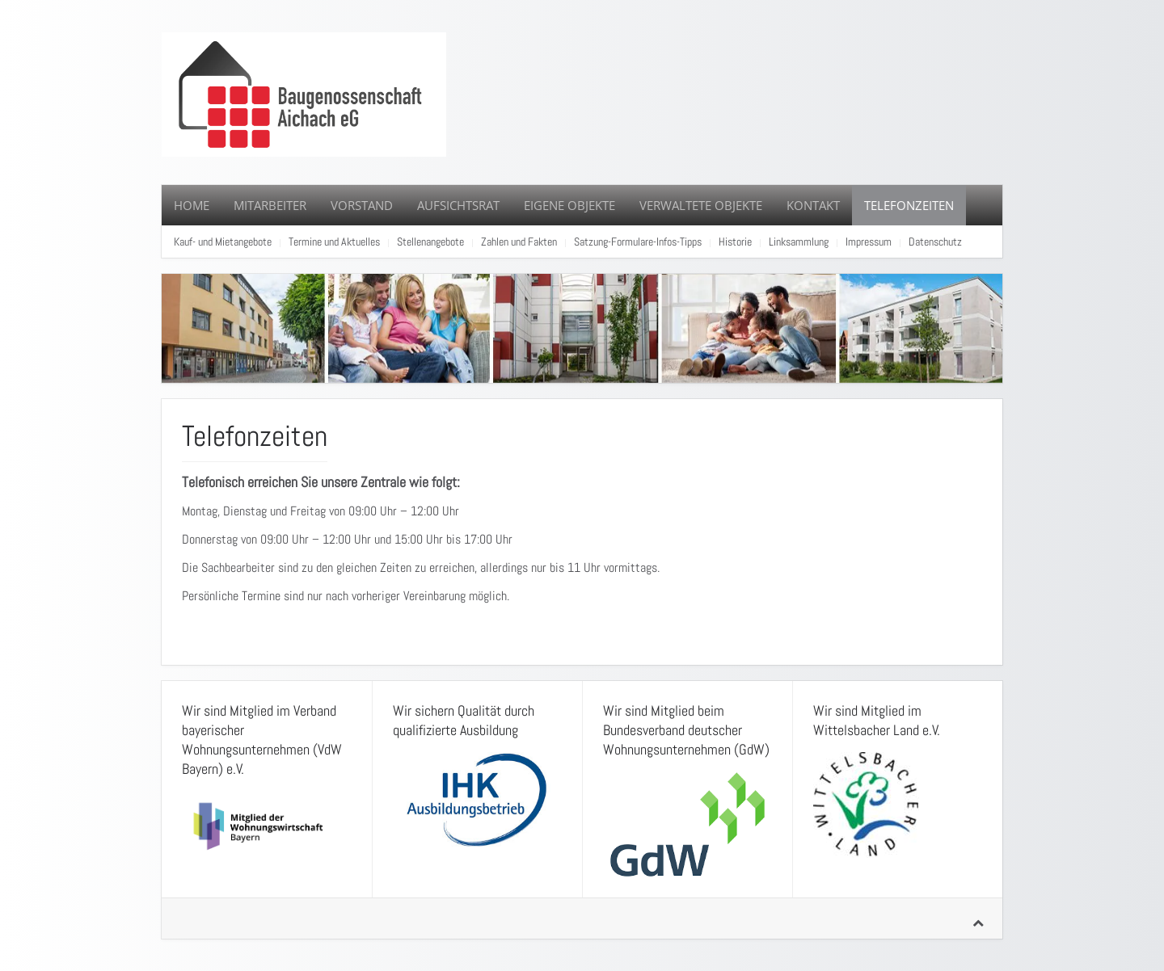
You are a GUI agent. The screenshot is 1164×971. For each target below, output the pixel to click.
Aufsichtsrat (458, 205)
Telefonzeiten (909, 205)
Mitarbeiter (270, 205)
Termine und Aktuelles (334, 241)
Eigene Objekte (569, 205)
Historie (735, 241)
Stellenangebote (430, 241)
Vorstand (362, 205)
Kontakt (813, 205)
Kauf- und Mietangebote (223, 241)
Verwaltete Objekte (700, 205)
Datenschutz (935, 241)
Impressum (869, 241)
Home (191, 205)
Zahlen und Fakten (519, 241)
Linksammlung (799, 241)
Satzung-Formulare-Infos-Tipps (638, 241)
